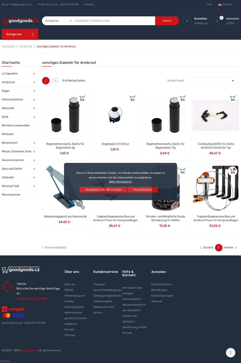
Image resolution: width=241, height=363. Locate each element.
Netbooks (8, 134)
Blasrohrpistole (11, 194)
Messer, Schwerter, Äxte (16, 151)
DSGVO (69, 290)
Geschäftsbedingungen (107, 290)
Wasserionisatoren (13, 160)
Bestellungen (159, 290)
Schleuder (8, 177)
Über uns (70, 284)
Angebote (71, 324)
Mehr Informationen (120, 181)
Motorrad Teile (10, 186)
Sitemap (70, 335)
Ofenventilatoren (12, 99)
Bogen (6, 91)
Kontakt (89, 4)
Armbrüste (8, 82)
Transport (99, 284)
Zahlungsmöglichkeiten (107, 295)
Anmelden (158, 272)
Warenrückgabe (102, 301)
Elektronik (8, 108)
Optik (5, 116)
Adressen (157, 301)
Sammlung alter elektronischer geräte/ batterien (75, 312)
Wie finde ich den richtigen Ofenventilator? (132, 293)
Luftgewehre (10, 73)
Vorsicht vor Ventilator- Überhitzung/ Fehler (134, 321)
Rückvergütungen (162, 295)
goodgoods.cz (29, 350)
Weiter (231, 248)
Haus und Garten (12, 168)
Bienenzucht (10, 142)
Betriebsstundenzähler (16, 125)
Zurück (206, 248)
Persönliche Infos (161, 284)
